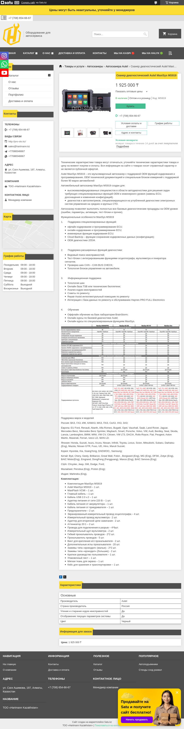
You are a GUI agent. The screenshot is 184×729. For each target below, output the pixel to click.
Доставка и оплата (72, 53)
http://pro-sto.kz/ (17, 141)
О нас (47, 53)
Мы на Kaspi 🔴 (124, 53)
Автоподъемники (148, 664)
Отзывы (13, 88)
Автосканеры (95, 66)
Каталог (28, 53)
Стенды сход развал (150, 669)
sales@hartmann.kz (19, 146)
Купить (130, 106)
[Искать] (145, 34)
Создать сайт (28, 2)
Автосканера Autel (117, 66)
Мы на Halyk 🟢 (152, 53)
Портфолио (15, 94)
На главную (9, 664)
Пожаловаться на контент (108, 725)
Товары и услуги (74, 66)
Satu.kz (108, 722)
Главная (10, 53)
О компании (9, 669)
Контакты (99, 53)
